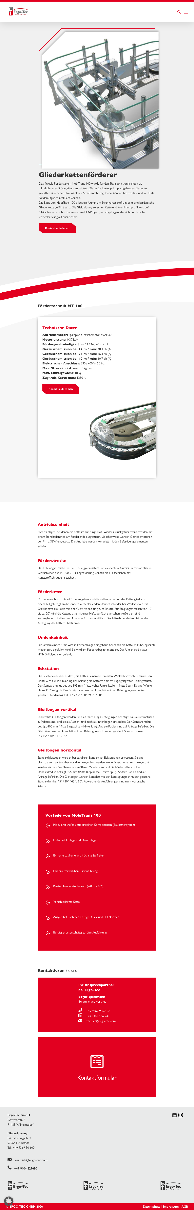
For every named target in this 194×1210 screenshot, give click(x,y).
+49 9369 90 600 (23, 1147)
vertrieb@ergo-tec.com (97, 1021)
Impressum (171, 1206)
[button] (8, 1201)
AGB (185, 1206)
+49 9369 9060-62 (94, 1011)
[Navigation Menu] (186, 12)
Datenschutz (151, 1206)
